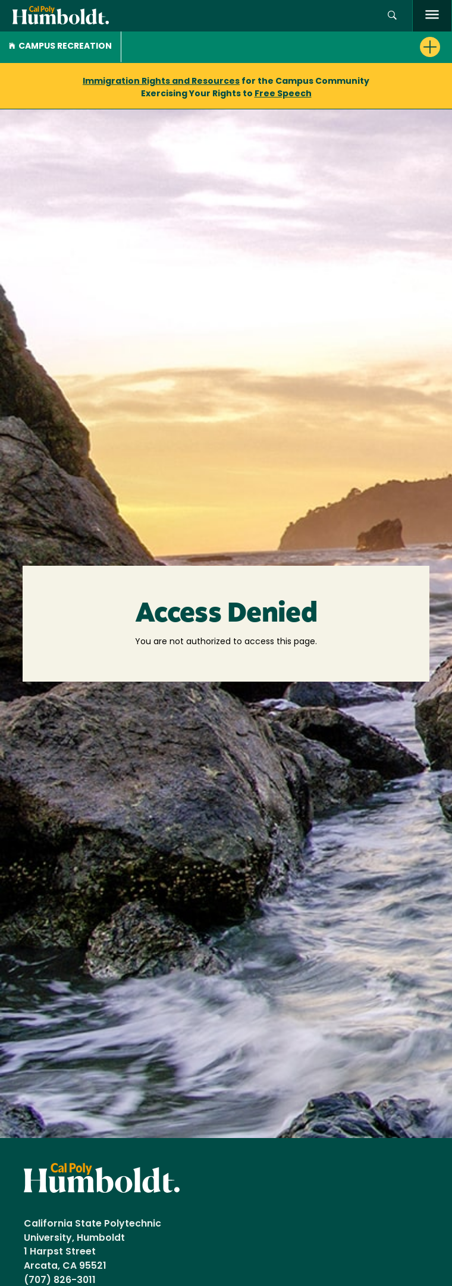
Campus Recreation (60, 46)
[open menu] (432, 15)
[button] (392, 15)
